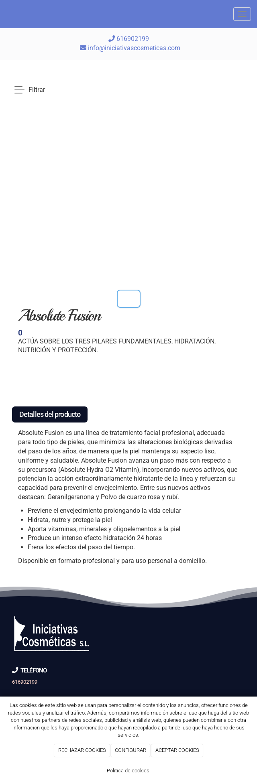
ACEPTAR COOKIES (177, 750)
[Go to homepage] (4, 14)
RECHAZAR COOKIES (82, 750)
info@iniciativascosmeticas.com (134, 48)
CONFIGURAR (130, 750)
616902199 (128, 39)
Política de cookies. (129, 771)
